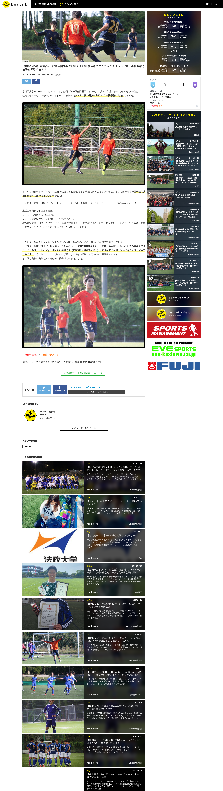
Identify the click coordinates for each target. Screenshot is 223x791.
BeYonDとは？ (71, 4)
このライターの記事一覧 (84, 428)
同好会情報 (52, 4)
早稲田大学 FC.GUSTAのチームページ (83, 372)
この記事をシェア (60, 388)
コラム (61, 4)
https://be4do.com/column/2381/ (85, 387)
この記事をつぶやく (44, 388)
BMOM (28, 446)
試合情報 (42, 4)
